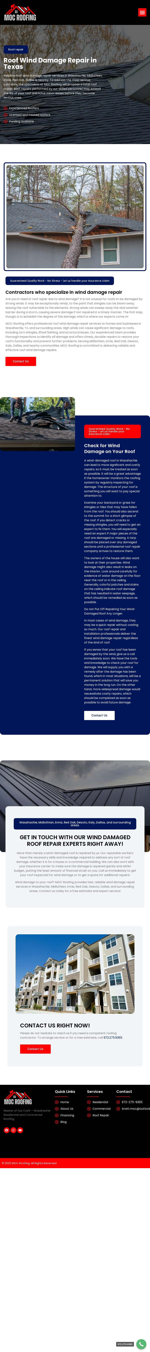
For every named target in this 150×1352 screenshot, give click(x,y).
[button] (142, 12)
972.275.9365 (113, 1037)
